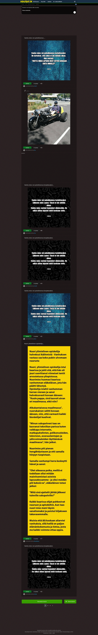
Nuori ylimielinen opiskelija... (34, 343)
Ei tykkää (36, 83)
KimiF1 (35, 86)
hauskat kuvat (31, 4)
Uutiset (49, 1)
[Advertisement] (49, 25)
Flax (35, 150)
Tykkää (27, 83)
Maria (35, 338)
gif (26, 4)
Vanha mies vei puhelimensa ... (34, 38)
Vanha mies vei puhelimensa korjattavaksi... (39, 185)
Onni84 (35, 286)
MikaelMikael (36, 541)
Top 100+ (43, 1)
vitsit (22, 4)
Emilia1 (35, 594)
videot (37, 4)
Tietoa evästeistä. (26, 10)
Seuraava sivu (41, 601)
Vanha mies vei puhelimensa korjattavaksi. (38, 238)
